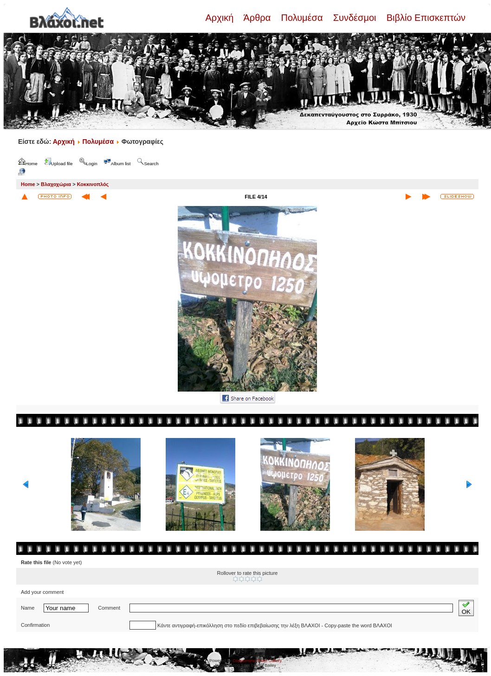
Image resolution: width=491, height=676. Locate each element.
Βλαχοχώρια (56, 184)
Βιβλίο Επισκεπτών (424, 18)
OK (466, 608)
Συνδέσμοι (354, 18)
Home (28, 184)
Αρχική (220, 18)
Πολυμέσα (301, 18)
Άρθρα (257, 18)
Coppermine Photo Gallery (257, 660)
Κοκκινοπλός (93, 184)
